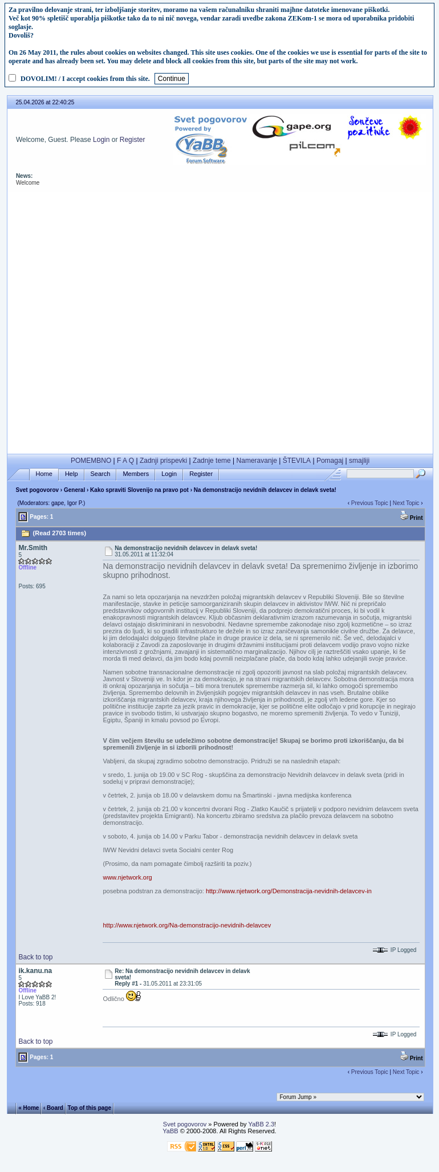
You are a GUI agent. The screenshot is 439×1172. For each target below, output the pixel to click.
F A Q (125, 461)
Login (101, 140)
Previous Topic (369, 503)
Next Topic (406, 503)
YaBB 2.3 (261, 1124)
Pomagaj (329, 461)
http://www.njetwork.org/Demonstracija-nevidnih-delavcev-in (289, 891)
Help (71, 474)
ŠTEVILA (297, 461)
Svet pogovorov (37, 490)
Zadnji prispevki (163, 461)
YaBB (170, 1131)
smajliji (359, 461)
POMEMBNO (91, 461)
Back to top (35, 957)
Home (44, 474)
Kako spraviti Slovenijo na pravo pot (139, 490)
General (74, 490)
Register (132, 140)
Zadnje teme (212, 461)
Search (100, 474)
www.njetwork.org (127, 877)
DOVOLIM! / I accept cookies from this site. (85, 79)
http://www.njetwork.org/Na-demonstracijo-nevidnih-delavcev (187, 925)
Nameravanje (257, 461)
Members (136, 474)
